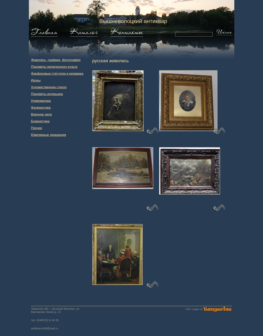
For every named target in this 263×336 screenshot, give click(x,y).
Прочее (36, 128)
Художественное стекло (49, 87)
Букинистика (40, 121)
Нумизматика (41, 101)
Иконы (36, 80)
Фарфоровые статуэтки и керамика (57, 73)
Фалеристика (41, 107)
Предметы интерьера (47, 94)
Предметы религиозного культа (54, 66)
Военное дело (41, 114)
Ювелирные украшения (48, 135)
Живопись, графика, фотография (56, 60)
